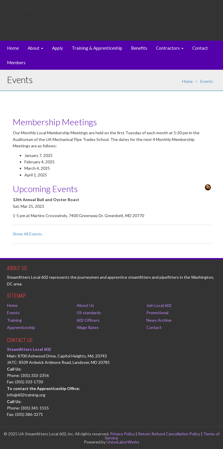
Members (16, 62)
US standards (89, 312)
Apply (57, 48)
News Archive (159, 320)
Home (13, 48)
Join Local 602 (159, 305)
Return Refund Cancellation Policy (169, 433)
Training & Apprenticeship (97, 48)
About (35, 48)
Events (206, 81)
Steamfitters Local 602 (29, 349)
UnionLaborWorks (123, 441)
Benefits (139, 48)
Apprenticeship (21, 327)
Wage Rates (88, 327)
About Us (85, 305)
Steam (40, 13)
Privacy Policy (122, 433)
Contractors (170, 48)
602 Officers (88, 320)
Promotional (157, 312)
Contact (200, 48)
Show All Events (27, 233)
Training (14, 320)
